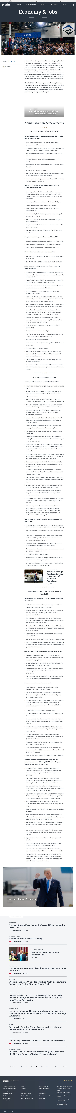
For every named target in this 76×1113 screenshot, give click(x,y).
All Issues (7, 66)
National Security (31, 4)
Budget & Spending (44, 1088)
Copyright (5, 1111)
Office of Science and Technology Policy (62, 1103)
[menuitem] (8, 61)
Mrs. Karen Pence (7, 1093)
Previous (12, 1067)
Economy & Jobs (53, 569)
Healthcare (42, 1098)
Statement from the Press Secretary (25, 939)
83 (56, 1066)
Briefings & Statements (27, 1096)
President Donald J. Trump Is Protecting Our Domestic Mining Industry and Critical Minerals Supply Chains (37, 983)
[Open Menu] (2, 5)
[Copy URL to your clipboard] (14, 61)
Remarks (23, 1088)
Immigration (54, 4)
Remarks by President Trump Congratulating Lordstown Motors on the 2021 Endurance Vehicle (35, 1028)
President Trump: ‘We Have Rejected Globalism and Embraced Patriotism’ (55, 576)
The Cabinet (6, 1096)
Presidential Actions (26, 1093)
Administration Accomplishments (7, 1099)
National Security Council (63, 1092)
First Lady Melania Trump (9, 1091)
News (22, 1086)
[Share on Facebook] (8, 61)
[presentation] (33, 576)
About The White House (27, 1098)
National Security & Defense (46, 1096)
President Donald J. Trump (9, 1086)
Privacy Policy (10, 1111)
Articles (23, 1091)
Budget (43, 4)
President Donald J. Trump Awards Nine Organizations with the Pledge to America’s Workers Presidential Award (36, 1053)
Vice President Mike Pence (9, 1088)
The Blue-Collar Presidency (22, 899)
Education (41, 1091)
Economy (18, 4)
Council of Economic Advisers (64, 1086)
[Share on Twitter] (11, 61)
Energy (64, 4)
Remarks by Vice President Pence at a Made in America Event (37, 1040)
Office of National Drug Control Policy (63, 1099)
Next (64, 1067)
